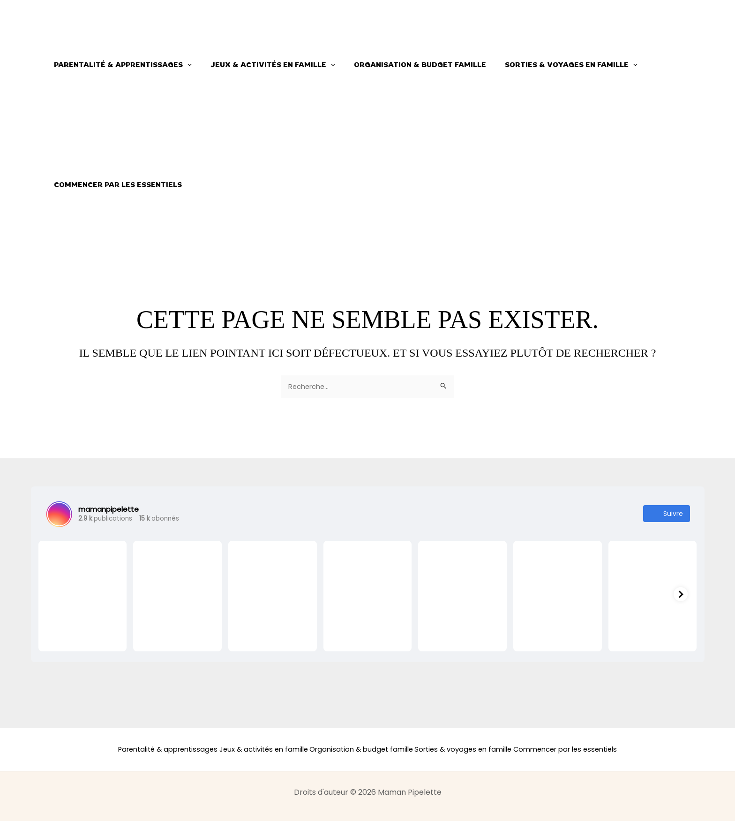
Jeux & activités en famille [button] (265, 65)
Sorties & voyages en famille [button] (554, 65)
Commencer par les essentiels (116, 184)
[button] (184, 65)
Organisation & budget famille (408, 64)
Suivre (666, 515)
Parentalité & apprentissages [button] (120, 65)
